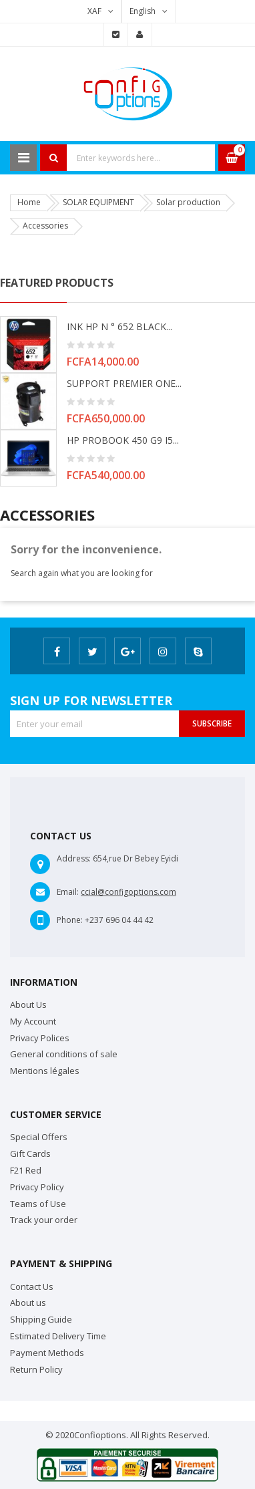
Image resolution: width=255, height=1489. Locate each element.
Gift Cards (30, 1153)
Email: (68, 892)
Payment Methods (47, 1353)
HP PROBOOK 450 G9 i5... (123, 440)
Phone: (70, 920)
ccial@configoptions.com (128, 892)
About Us (28, 1004)
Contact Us (31, 1286)
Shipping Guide (41, 1319)
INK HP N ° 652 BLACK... (119, 326)
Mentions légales (44, 1071)
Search (53, 157)
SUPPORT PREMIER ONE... (124, 383)
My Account (33, 1021)
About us (28, 1303)
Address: (74, 858)
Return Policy (36, 1369)
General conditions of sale (63, 1054)
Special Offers (38, 1137)
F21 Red (25, 1170)
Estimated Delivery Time (58, 1336)
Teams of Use (38, 1204)
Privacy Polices (39, 1038)
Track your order (43, 1220)
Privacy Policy (37, 1187)
